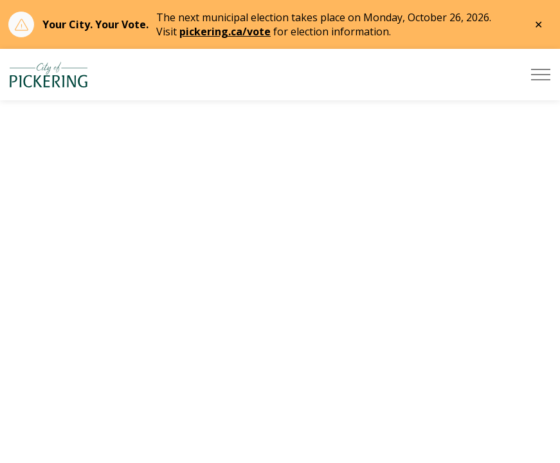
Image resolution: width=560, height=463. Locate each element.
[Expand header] (540, 74)
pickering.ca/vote (225, 31)
